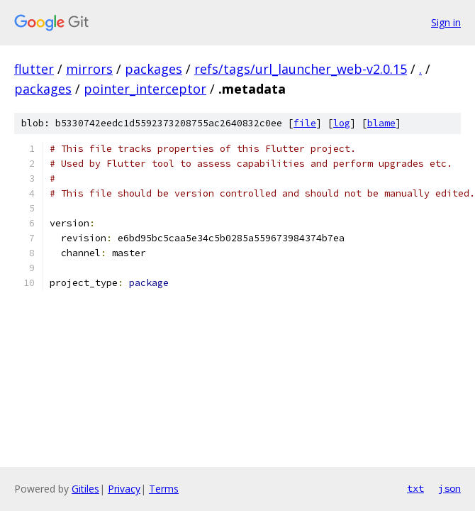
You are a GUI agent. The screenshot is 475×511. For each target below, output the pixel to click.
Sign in (446, 22)
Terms (164, 488)
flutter (34, 68)
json (449, 488)
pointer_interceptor (145, 88)
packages (153, 68)
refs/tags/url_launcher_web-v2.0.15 (300, 68)
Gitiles (85, 488)
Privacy (124, 488)
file (305, 123)
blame (381, 123)
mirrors (89, 68)
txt (415, 488)
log (341, 123)
